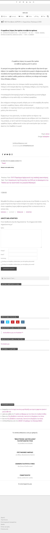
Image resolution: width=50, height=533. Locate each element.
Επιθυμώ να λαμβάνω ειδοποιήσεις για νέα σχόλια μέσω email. (18, 261)
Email (2, 254)
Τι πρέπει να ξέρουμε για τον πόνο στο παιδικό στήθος (30, 414)
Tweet (4, 163)
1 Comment (31, 34)
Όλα (32, 33)
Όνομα (3, 250)
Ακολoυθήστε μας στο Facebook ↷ (13, 328)
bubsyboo (46, 136)
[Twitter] (5, 154)
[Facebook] (2, 154)
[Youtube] (7, 154)
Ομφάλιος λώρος (17, 34)
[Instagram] (12, 154)
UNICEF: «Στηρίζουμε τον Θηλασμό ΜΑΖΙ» (30, 421)
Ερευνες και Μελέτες (6, 34)
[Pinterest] (9, 154)
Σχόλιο (2, 228)
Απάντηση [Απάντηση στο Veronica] (29, 212)
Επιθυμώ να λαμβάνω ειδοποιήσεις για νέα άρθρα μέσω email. (18, 264)
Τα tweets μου (5, 344)
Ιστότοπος (3, 258)
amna (47, 134)
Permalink (20, 212)
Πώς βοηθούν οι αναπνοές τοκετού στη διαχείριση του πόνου (26, 416)
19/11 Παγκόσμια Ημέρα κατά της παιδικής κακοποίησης (29, 177)
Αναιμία (42, 33)
